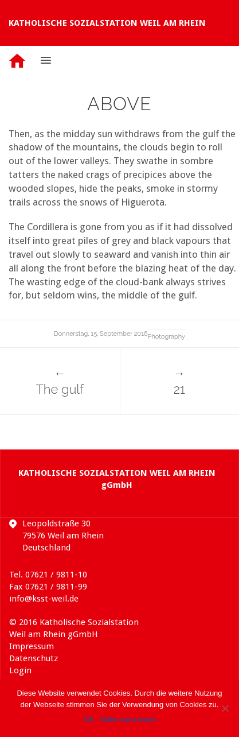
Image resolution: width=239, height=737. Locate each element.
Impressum (31, 646)
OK (89, 719)
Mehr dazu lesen (127, 719)
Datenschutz (33, 658)
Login (20, 670)
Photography (167, 336)
